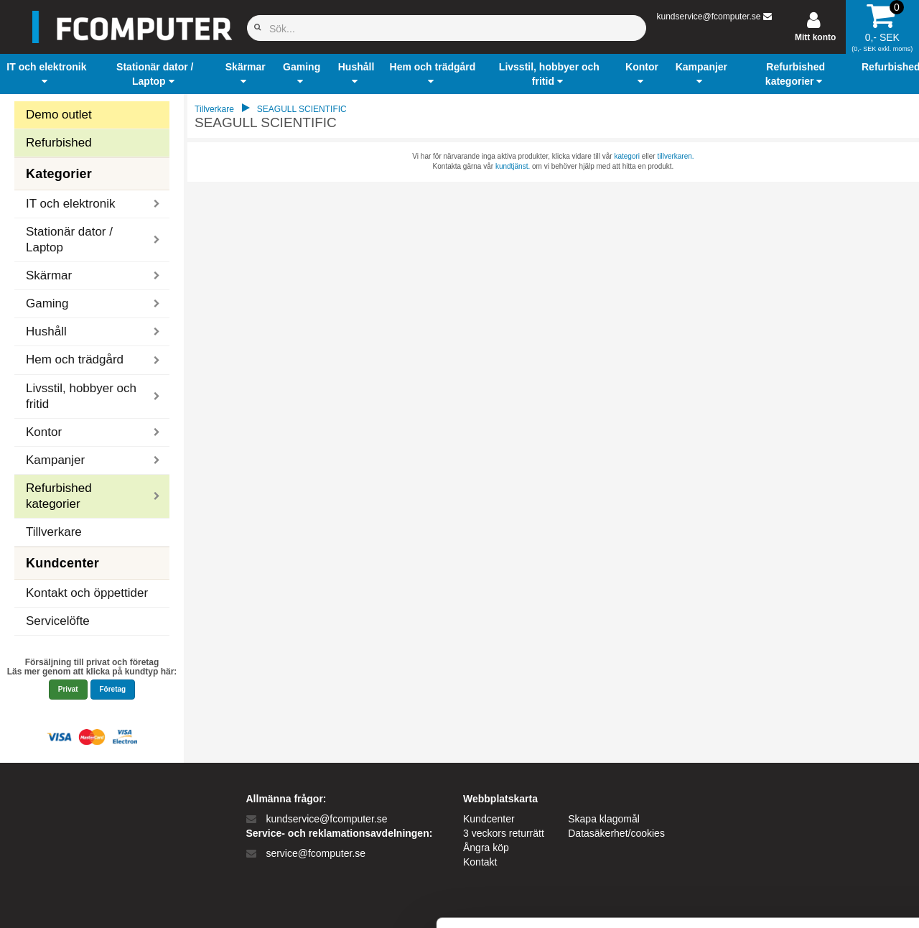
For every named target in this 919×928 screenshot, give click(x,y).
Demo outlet (59, 114)
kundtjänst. (512, 166)
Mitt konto (815, 37)
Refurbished (59, 142)
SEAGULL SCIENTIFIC (302, 109)
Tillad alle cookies (799, 758)
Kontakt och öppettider (87, 593)
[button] (46, 74)
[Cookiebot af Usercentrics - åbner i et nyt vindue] (93, 900)
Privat (68, 689)
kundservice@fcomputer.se (708, 16)
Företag (113, 689)
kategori (627, 156)
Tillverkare (54, 532)
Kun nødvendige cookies (799, 805)
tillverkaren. (675, 156)
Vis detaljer (746, 900)
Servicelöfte (58, 621)
